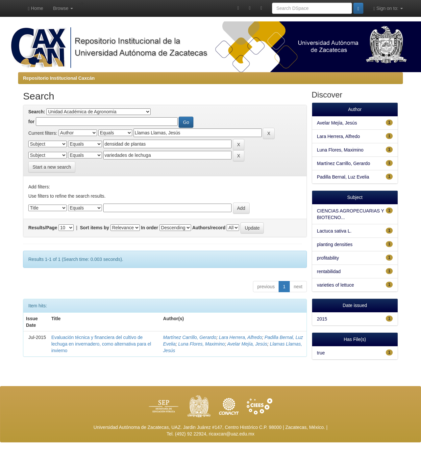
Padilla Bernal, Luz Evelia (343, 177)
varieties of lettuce (335, 285)
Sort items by (94, 227)
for (31, 121)
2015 (322, 319)
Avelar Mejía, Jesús (247, 344)
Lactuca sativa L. (334, 231)
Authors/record (208, 227)
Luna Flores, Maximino (201, 344)
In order (149, 227)
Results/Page (42, 227)
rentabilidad (329, 271)
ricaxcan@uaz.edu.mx (232, 433)
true (321, 352)
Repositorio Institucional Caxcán (59, 78)
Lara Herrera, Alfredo (240, 337)
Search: (36, 111)
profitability (328, 258)
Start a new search (52, 167)
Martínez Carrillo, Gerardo (189, 337)
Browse (63, 8)
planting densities (335, 244)
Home (35, 8)
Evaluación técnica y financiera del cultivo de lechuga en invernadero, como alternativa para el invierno (101, 344)
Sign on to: (388, 8)
